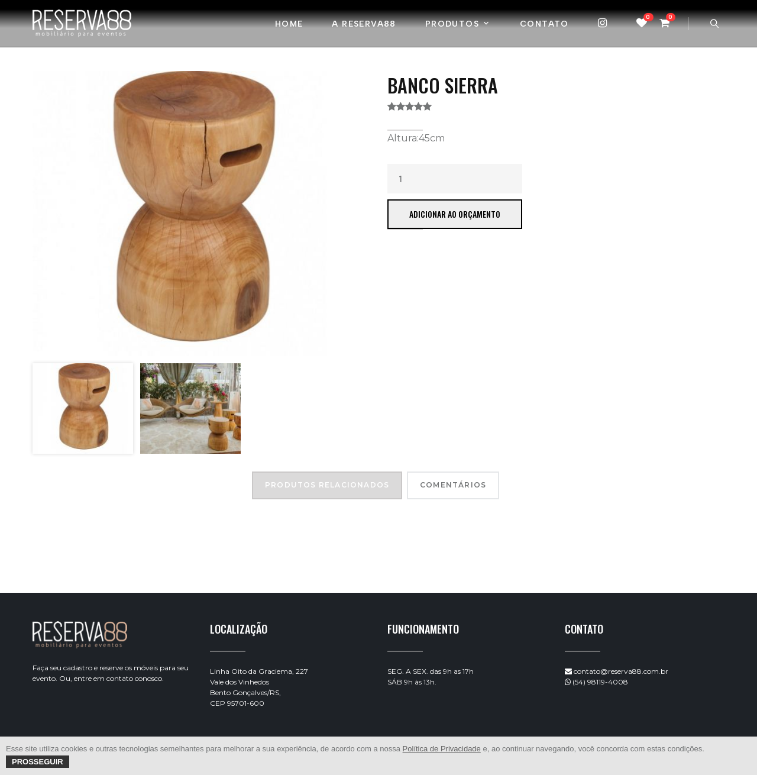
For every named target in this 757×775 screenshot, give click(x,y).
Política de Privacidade (442, 748)
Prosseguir (37, 761)
